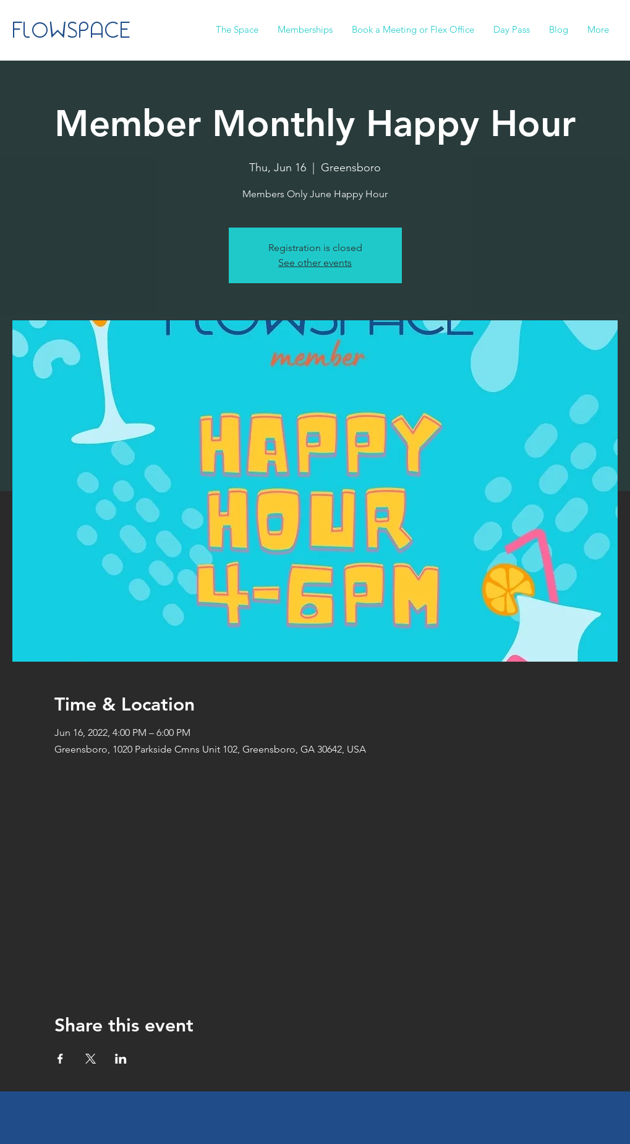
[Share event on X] (90, 1059)
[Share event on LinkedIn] (121, 1059)
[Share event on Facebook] (60, 1059)
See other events (315, 262)
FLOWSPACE (71, 31)
